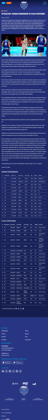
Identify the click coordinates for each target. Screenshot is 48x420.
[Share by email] (23, 309)
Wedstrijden (5, 331)
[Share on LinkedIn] (18, 309)
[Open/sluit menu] (44, 3)
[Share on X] (21, 309)
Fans (26, 336)
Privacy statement (5, 409)
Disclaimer (4, 416)
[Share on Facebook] (16, 309)
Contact (4, 336)
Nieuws (27, 334)
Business (4, 339)
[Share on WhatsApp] (14, 309)
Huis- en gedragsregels (7, 412)
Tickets (3, 334)
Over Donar (28, 339)
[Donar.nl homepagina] (24, 5)
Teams (26, 331)
